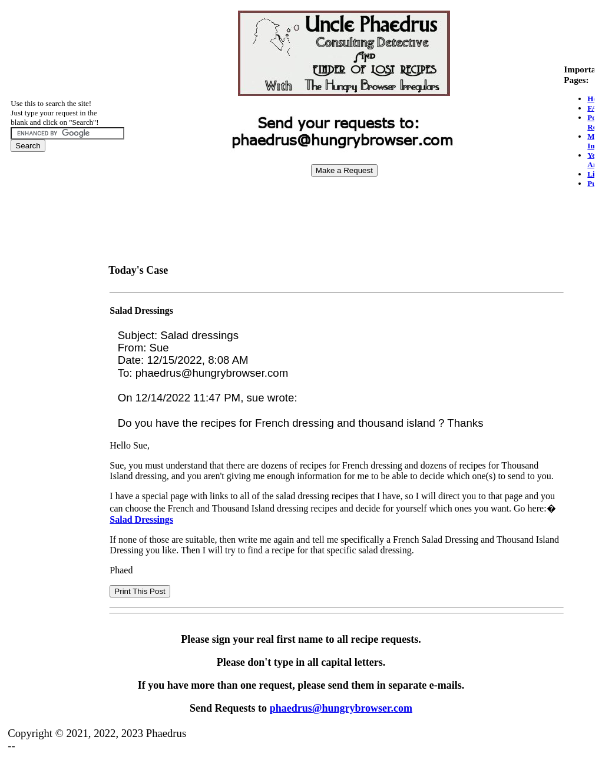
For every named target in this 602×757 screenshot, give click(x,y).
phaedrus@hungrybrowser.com (341, 708)
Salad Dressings (141, 311)
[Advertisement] (344, 212)
